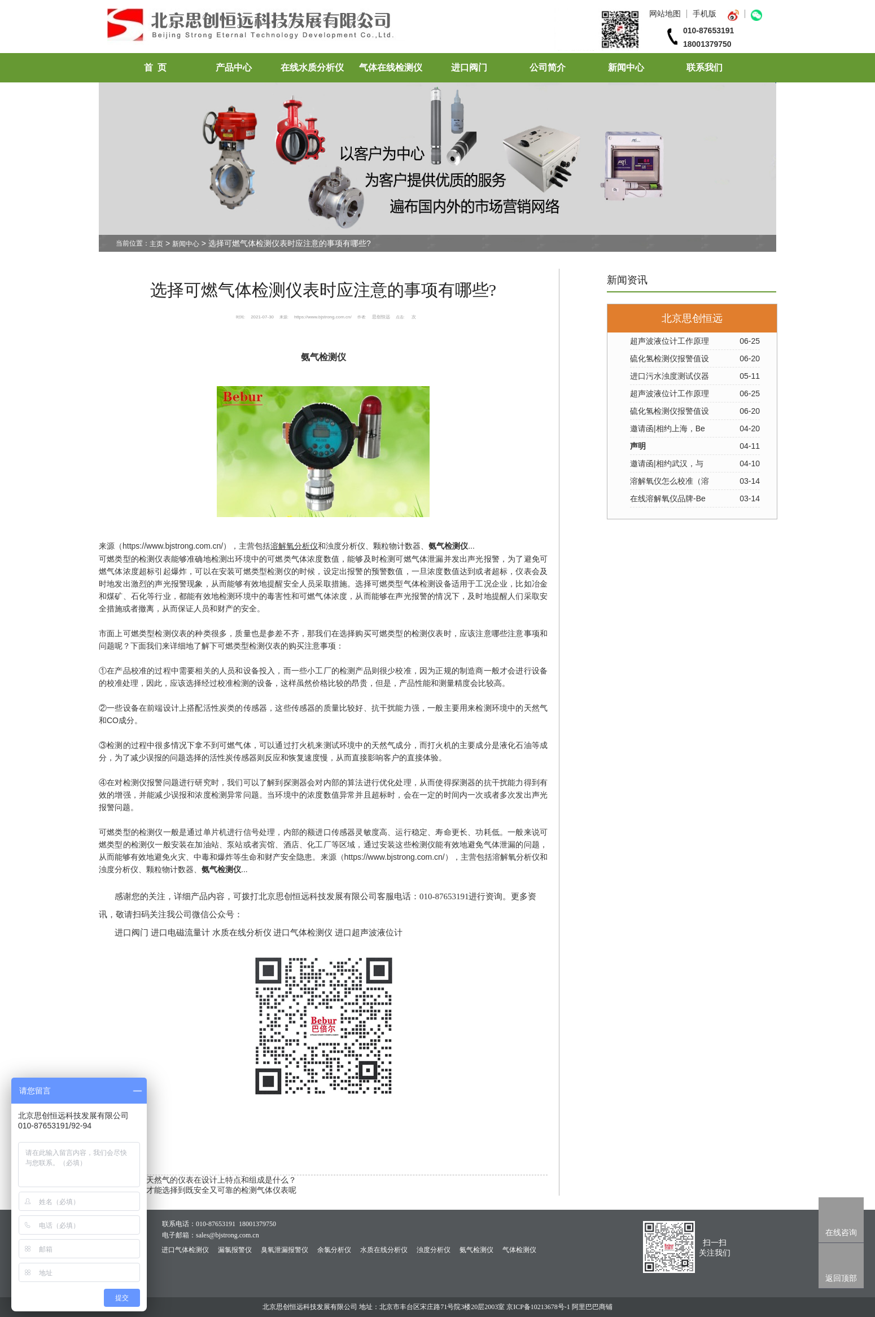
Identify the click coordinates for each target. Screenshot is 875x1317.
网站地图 (665, 13)
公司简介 (548, 67)
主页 (156, 244)
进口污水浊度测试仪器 (669, 375)
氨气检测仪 (476, 1250)
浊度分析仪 (433, 1250)
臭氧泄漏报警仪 (284, 1250)
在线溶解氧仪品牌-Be (668, 498)
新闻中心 (626, 67)
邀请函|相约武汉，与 (666, 463)
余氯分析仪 (334, 1250)
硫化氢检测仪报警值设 (669, 358)
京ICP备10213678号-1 (538, 1307)
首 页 (155, 67)
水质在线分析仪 (384, 1250)
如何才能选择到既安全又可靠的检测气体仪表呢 (213, 1190)
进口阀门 (469, 67)
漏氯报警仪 (235, 1250)
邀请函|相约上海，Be (667, 428)
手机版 (704, 13)
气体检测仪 (519, 1250)
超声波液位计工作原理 (669, 340)
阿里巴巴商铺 (592, 1307)
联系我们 (704, 67)
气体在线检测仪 (390, 67)
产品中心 (234, 67)
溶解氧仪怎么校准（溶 (669, 480)
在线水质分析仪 (312, 67)
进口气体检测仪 (185, 1250)
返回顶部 (841, 1278)
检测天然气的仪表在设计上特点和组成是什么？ (213, 1179)
